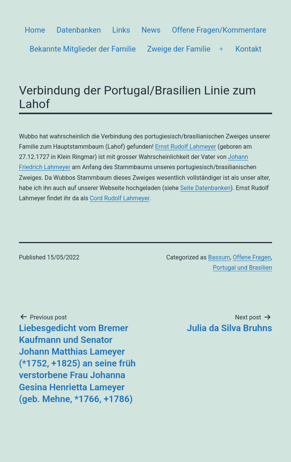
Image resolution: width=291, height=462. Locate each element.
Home (35, 30)
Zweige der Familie (178, 48)
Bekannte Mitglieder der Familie (83, 48)
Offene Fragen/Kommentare (219, 30)
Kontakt (248, 48)
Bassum (219, 257)
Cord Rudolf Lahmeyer (119, 198)
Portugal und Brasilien (242, 267)
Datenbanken (78, 30)
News (150, 30)
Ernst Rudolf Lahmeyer (185, 146)
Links (121, 30)
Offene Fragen (252, 257)
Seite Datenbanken (205, 188)
